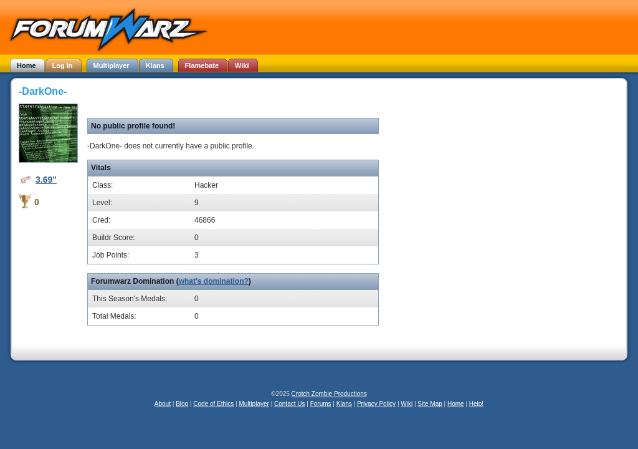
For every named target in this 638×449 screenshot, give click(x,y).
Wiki (406, 403)
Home (455, 403)
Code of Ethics (213, 403)
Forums (320, 403)
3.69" (46, 180)
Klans (344, 403)
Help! (476, 403)
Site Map (429, 403)
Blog (182, 403)
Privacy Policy (376, 403)
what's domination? (214, 281)
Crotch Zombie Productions (329, 393)
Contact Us (289, 403)
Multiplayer (254, 403)
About (163, 403)
